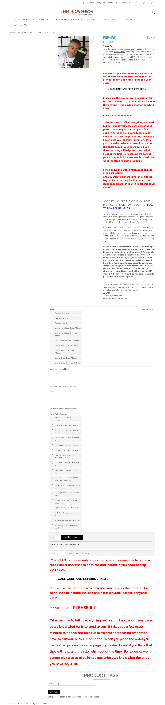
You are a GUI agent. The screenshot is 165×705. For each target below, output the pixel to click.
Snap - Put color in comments (66, 445)
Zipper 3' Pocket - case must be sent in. (67, 494)
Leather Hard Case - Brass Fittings (68, 328)
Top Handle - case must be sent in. (67, 464)
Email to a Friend (84, 544)
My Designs (98, 3)
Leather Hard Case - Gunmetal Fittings (66, 334)
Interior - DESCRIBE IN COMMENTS (63, 419)
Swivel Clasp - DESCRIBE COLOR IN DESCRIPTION (67, 456)
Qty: (52, 537)
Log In (151, 3)
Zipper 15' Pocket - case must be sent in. (67, 486)
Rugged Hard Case (62, 313)
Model (52, 309)
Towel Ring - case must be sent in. (67, 471)
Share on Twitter (95, 544)
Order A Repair (43, 33)
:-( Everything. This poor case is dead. (66, 526)
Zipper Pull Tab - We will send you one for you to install (66, 479)
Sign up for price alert (112, 46)
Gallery (90, 19)
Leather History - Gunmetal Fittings (65, 352)
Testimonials (110, 19)
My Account (87, 3)
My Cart (127, 3)
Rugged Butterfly (61, 323)
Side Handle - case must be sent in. (67, 439)
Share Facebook (89, 544)
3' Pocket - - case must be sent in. (67, 520)
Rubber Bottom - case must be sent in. (66, 431)
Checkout (136, 3)
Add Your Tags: (54, 684)
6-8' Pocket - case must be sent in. (67, 514)
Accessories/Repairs (67, 19)
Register (144, 3)
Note (52, 392)
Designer (43, 19)
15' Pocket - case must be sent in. (67, 508)
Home (12, 33)
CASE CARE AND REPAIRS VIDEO (126, 89)
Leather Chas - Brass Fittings (66, 358)
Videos (128, 19)
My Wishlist (109, 3)
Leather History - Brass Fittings (66, 345)
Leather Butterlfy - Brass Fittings (67, 340)
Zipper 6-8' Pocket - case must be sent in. (67, 501)
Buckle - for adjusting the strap (66, 450)
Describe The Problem (59, 369)
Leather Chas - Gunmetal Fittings (67, 363)
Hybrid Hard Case (61, 318)
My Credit (119, 3)
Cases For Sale (22, 19)
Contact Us (20, 25)
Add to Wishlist (56, 544)
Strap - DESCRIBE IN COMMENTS (67, 425)
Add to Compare (72, 544)
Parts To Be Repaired (58, 414)
